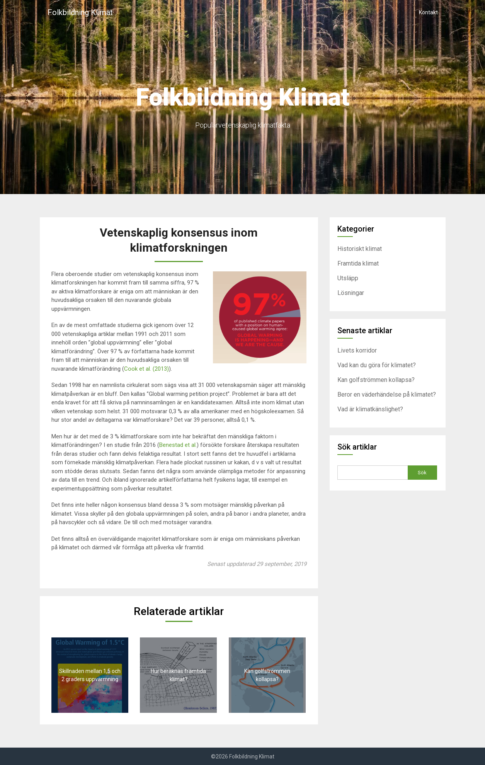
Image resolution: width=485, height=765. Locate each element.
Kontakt (428, 12)
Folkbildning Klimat (80, 12)
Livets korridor (357, 350)
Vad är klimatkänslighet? (370, 409)
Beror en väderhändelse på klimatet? (386, 394)
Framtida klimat (358, 263)
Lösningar (350, 292)
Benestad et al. (178, 444)
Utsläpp (347, 278)
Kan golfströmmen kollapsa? (376, 379)
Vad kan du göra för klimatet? (376, 365)
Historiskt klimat (359, 248)
